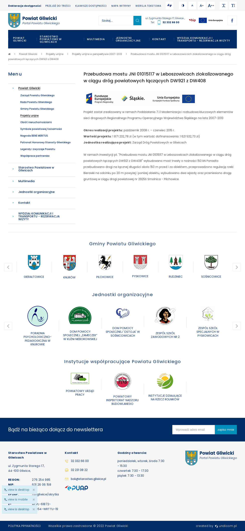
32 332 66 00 (171, 22)
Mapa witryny (121, 6)
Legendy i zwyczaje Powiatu (37, 149)
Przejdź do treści (58, 6)
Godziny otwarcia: (132, 453)
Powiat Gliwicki (20, 39)
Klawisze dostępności (91, 6)
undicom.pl (226, 526)
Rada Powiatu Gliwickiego (36, 102)
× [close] (33, 509)
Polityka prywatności (24, 526)
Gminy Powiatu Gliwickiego (37, 109)
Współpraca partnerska (34, 156)
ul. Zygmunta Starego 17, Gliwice (164, 18)
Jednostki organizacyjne (128, 39)
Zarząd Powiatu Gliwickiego (37, 95)
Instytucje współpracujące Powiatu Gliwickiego (122, 361)
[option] (34, 267)
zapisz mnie (226, 430)
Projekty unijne (29, 115)
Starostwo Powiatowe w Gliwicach (51, 39)
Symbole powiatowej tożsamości (41, 129)
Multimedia (96, 39)
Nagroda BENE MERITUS (34, 135)
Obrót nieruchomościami (36, 122)
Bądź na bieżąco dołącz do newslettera (55, 429)
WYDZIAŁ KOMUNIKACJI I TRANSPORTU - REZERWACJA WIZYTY (203, 39)
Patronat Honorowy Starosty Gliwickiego (45, 142)
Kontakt (159, 39)
